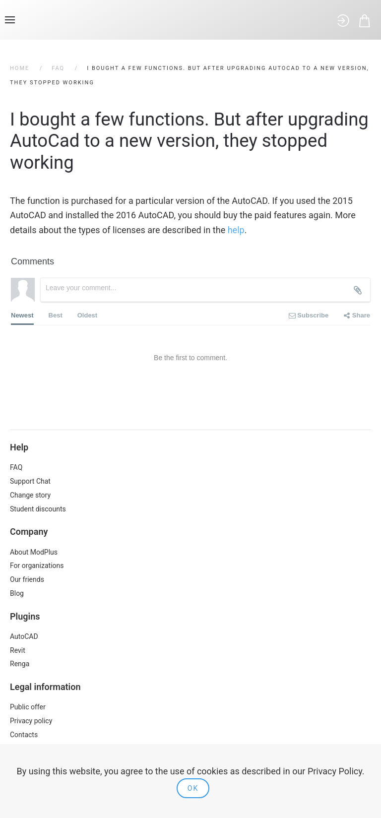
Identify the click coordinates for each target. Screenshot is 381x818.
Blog (17, 593)
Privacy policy (31, 721)
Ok (193, 788)
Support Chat (30, 481)
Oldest (87, 315)
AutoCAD (24, 636)
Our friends (27, 579)
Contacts (24, 735)
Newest (22, 318)
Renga (19, 664)
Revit (17, 650)
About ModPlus (34, 552)
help (236, 230)
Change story (30, 495)
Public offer (28, 707)
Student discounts (38, 509)
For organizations (37, 565)
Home (19, 68)
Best (56, 315)
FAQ (58, 68)
